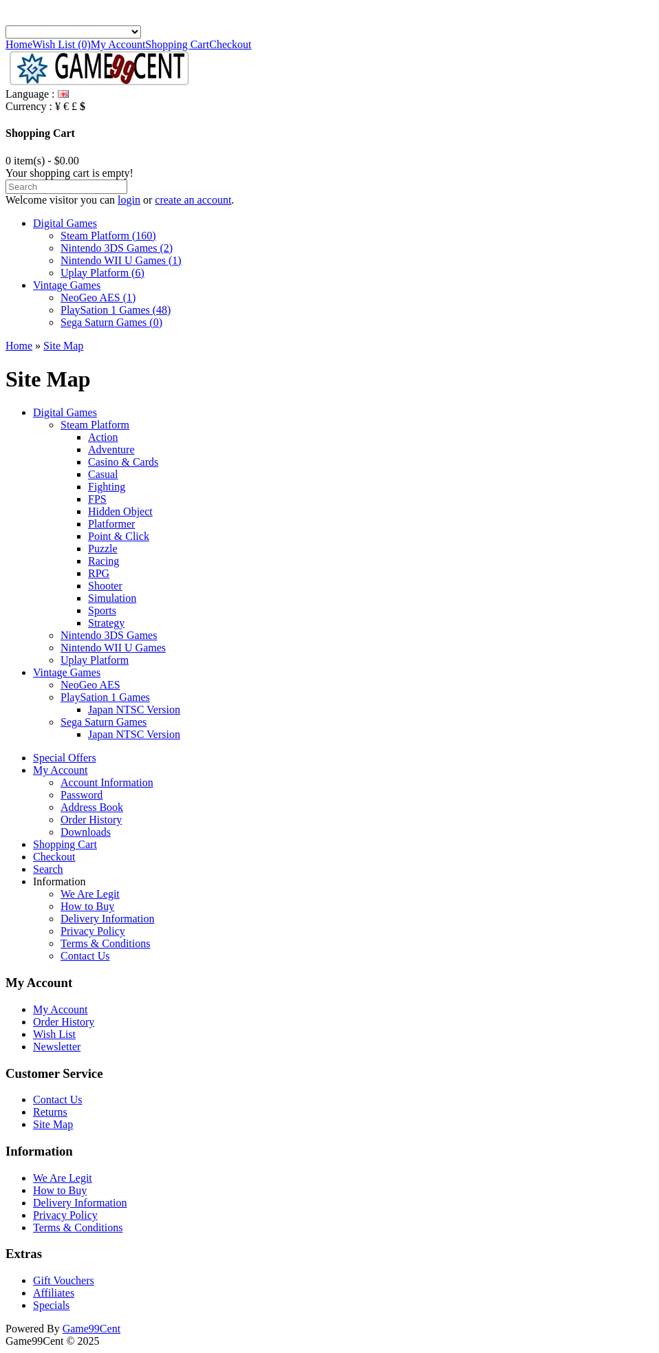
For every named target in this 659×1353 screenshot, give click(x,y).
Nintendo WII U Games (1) (121, 260)
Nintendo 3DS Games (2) (117, 248)
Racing (103, 561)
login (129, 200)
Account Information (107, 782)
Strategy (106, 623)
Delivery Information (107, 918)
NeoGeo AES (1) (98, 297)
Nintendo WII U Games (113, 647)
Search (48, 869)
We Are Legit (90, 894)
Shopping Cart (177, 44)
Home (19, 44)
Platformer (111, 524)
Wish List (54, 1034)
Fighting (106, 487)
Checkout (230, 44)
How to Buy (87, 906)
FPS (97, 499)
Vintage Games (66, 285)
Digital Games (65, 223)
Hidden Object (120, 511)
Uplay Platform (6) (102, 273)
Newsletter (56, 1046)
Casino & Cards (123, 462)
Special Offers (64, 758)
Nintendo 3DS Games (109, 635)
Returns (50, 1112)
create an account (193, 200)
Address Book (92, 807)
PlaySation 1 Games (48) (116, 310)
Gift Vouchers (63, 1280)
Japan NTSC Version (134, 709)
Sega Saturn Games (104, 722)
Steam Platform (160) (108, 235)
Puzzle (103, 548)
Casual (103, 474)
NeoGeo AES (90, 685)
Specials (51, 1305)
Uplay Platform (95, 660)
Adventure (111, 449)
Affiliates (53, 1293)
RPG (98, 573)
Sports (102, 610)
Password (81, 795)
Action (103, 437)
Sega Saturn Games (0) (111, 322)
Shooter (105, 586)
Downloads (86, 832)
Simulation (112, 598)
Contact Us (85, 956)
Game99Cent (91, 1328)
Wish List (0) (61, 44)
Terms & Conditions (105, 943)
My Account (118, 44)
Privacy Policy (93, 931)
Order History (91, 819)
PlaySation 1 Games (105, 697)
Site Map (63, 345)
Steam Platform (95, 425)
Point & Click (118, 536)
